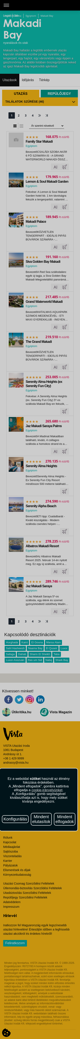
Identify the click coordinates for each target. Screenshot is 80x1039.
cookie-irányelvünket (46, 790)
